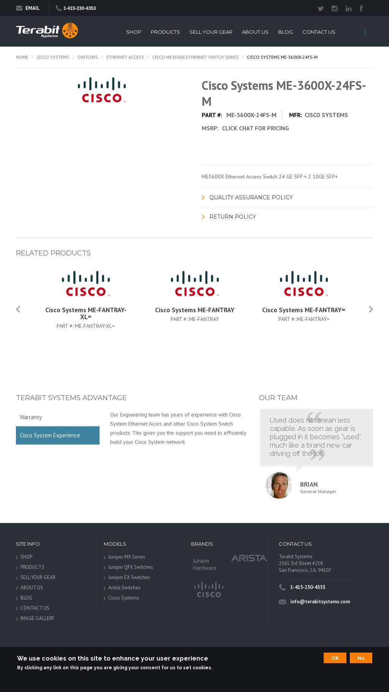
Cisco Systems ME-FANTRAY (194, 310)
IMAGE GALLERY (37, 618)
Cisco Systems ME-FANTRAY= (303, 310)
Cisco (208, 590)
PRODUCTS (165, 32)
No (361, 658)
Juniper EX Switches (129, 577)
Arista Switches (124, 587)
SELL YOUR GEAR (211, 32)
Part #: (66, 326)
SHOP (133, 32)
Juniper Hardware (205, 564)
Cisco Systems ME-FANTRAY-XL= (86, 313)
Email (28, 8)
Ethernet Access (125, 57)
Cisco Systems (52, 57)
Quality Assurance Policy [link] (251, 197)
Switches (87, 57)
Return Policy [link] (232, 216)
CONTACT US (318, 32)
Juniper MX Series (126, 557)
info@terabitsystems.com (320, 601)
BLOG (285, 32)
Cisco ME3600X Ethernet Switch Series (195, 57)
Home (22, 57)
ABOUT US (255, 32)
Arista (249, 557)
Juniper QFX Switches (130, 567)
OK (335, 658)
